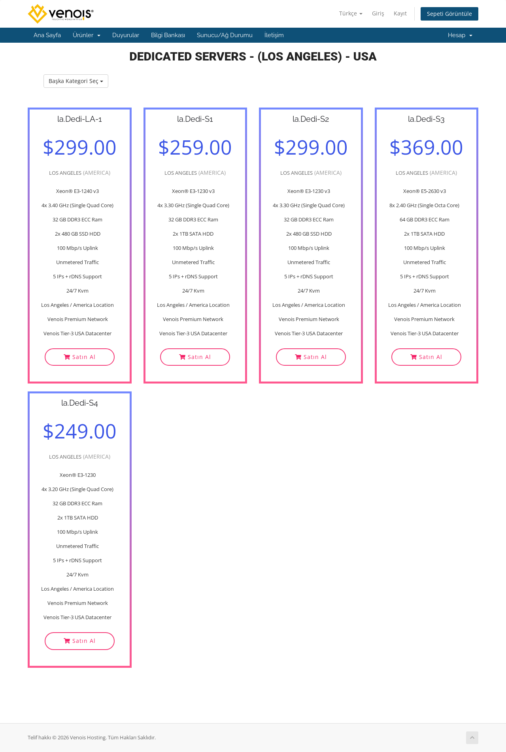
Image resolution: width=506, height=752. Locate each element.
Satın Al (80, 357)
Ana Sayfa (47, 35)
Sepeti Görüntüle (449, 13)
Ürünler (86, 35)
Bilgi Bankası (168, 35)
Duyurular (125, 35)
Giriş (378, 13)
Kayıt (400, 13)
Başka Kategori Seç (76, 81)
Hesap (460, 35)
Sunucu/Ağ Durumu (225, 35)
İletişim (274, 35)
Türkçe (351, 13)
